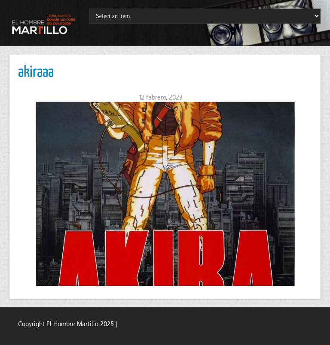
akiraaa (36, 72)
